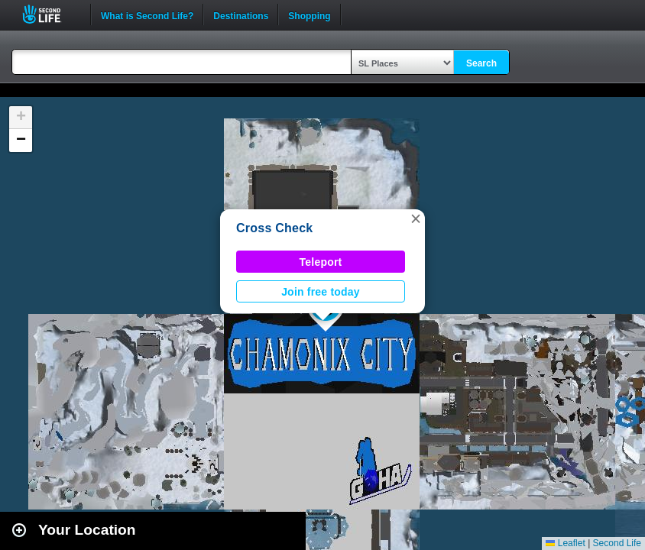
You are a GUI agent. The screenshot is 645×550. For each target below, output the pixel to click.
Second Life (50, 14)
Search (481, 63)
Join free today (320, 292)
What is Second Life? (147, 14)
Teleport (321, 262)
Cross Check (274, 228)
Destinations (240, 14)
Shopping (309, 14)
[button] (416, 218)
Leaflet (565, 543)
